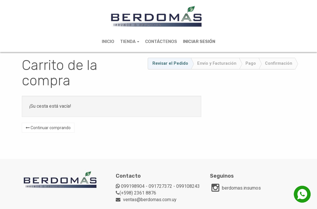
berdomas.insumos (241, 188)
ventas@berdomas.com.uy (150, 199)
